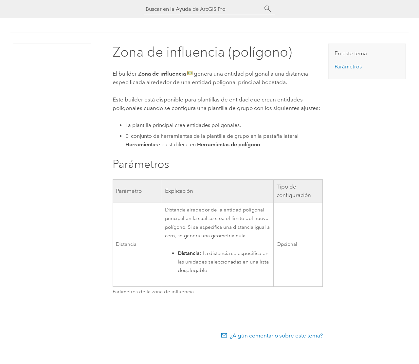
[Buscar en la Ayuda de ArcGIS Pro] (203, 9)
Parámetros (348, 67)
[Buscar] (267, 9)
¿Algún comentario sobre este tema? (276, 335)
